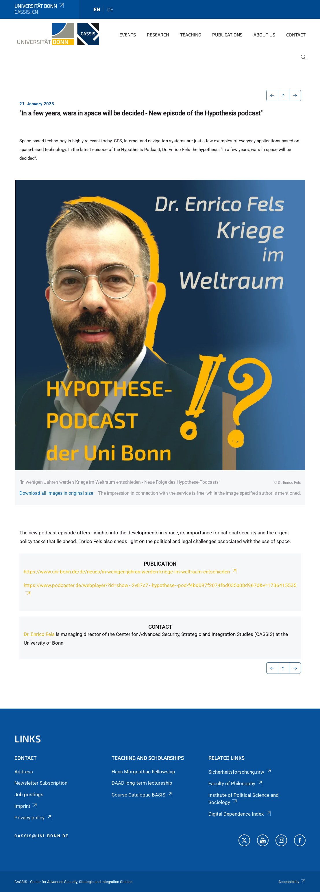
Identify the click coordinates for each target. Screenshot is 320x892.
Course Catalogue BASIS (142, 795)
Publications (227, 34)
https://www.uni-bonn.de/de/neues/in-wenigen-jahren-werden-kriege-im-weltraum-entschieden (131, 572)
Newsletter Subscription (40, 783)
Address (23, 772)
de (110, 9)
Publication (160, 564)
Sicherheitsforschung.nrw (240, 772)
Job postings (28, 794)
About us (264, 34)
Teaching (190, 34)
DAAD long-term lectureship (142, 783)
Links (27, 738)
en (97, 9)
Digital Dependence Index (239, 814)
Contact (296, 34)
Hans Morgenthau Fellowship (143, 772)
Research (158, 34)
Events (127, 34)
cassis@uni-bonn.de (41, 836)
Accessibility (292, 882)
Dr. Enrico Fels (39, 634)
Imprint (26, 806)
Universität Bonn (39, 6)
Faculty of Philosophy (235, 783)
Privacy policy (33, 818)
